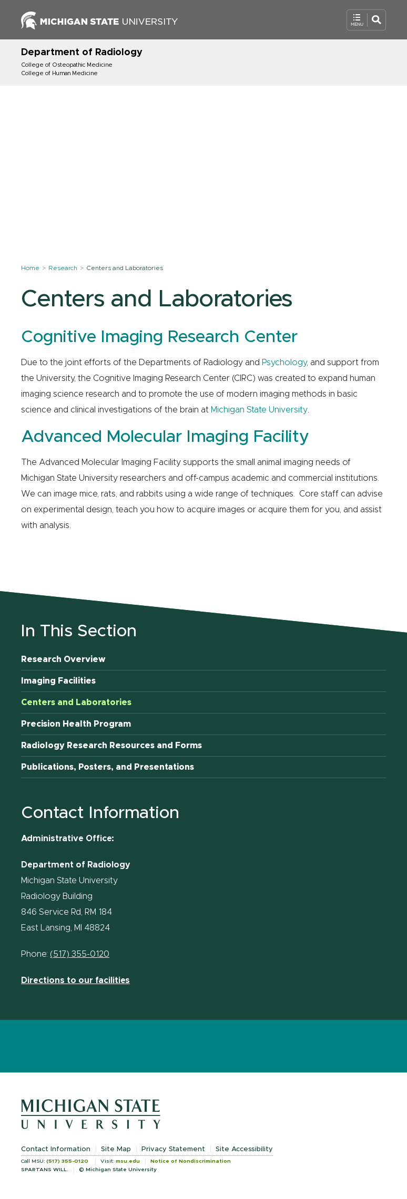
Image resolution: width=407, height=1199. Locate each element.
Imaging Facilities (58, 681)
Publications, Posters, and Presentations (107, 767)
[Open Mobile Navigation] (366, 19)
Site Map (116, 1149)
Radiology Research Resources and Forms (111, 745)
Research (62, 268)
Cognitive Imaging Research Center (159, 337)
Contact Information (55, 1149)
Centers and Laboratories (76, 702)
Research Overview (63, 659)
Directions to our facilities (75, 980)
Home (30, 268)
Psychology (284, 362)
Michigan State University (259, 410)
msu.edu (128, 1161)
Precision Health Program (76, 724)
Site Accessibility (244, 1149)
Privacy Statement (173, 1149)
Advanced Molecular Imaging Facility (165, 437)
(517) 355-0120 (79, 954)
